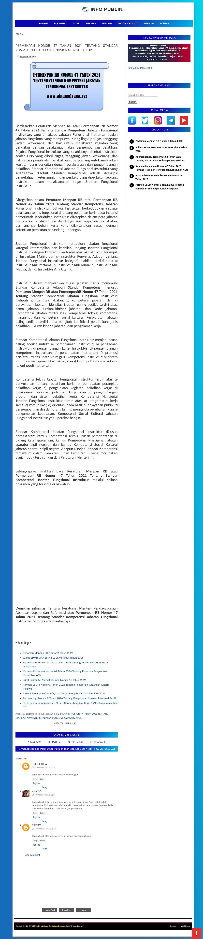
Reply (35, 779)
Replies (36, 783)
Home (83, 910)
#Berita (58, 723)
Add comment (32, 855)
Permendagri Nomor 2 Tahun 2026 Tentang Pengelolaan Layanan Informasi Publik (70, 698)
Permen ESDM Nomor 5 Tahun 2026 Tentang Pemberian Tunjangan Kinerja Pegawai (159, 187)
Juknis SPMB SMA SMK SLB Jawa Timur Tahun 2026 (53, 657)
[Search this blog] (142, 95)
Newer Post (50, 910)
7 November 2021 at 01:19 (45, 794)
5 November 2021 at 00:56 (45, 767)
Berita (19, 34)
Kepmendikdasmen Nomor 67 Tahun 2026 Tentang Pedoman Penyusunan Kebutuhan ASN (161, 168)
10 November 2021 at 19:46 (45, 828)
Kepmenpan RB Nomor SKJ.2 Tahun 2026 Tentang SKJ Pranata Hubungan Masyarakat (159, 159)
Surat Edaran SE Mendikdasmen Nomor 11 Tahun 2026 (54, 679)
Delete (42, 779)
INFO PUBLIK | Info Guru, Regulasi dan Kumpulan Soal (49, 926)
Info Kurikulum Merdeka (140, 68)
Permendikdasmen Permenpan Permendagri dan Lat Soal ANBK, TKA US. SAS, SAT (66, 749)
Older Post (66, 910)
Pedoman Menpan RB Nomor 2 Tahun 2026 (48, 652)
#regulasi (71, 723)
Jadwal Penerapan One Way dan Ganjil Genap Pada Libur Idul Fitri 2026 (64, 693)
